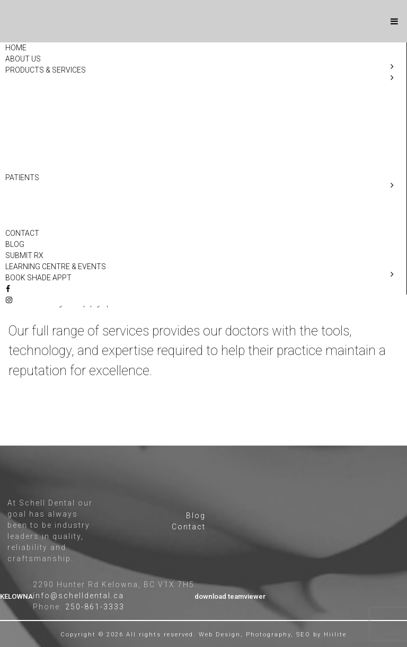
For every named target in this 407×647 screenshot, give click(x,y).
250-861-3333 (95, 606)
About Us (23, 59)
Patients (22, 177)
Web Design (220, 634)
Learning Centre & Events (55, 266)
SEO (303, 634)
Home (15, 47)
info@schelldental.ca (78, 595)
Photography (268, 634)
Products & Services (45, 70)
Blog (14, 244)
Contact (22, 233)
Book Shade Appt (38, 277)
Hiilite (335, 634)
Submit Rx (24, 255)
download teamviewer (230, 596)
